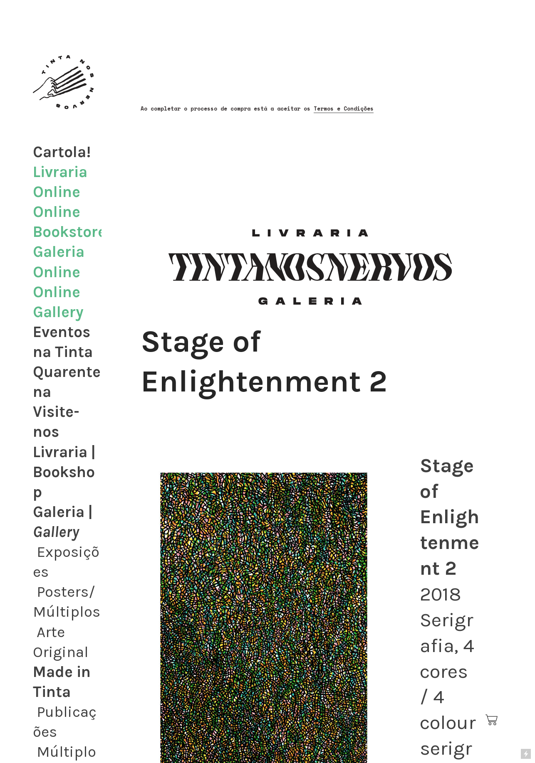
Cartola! (62, 152)
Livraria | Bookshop (64, 472)
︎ (492, 720)
